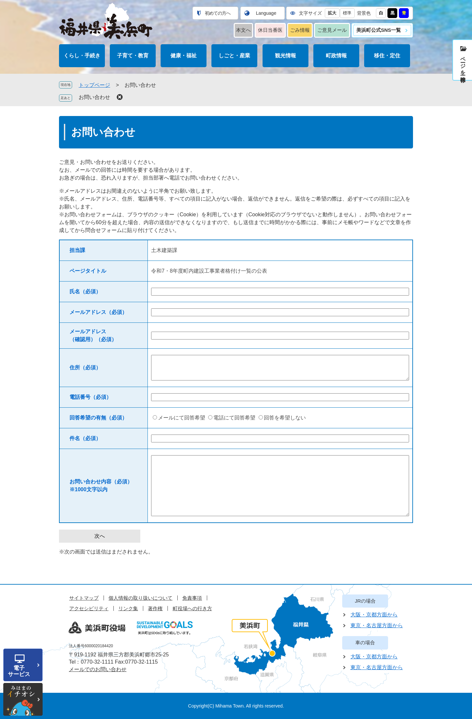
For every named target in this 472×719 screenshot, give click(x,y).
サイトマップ (84, 598)
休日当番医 (270, 30)
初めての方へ (217, 13)
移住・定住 (387, 55)
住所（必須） (85, 367)
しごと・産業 (234, 55)
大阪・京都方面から (374, 614)
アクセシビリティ (88, 608)
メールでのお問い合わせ (98, 669)
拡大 (332, 12)
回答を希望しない (285, 417)
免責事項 (192, 598)
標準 (347, 12)
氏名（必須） (85, 291)
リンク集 (128, 608)
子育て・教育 (132, 55)
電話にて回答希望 (234, 417)
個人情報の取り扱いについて (140, 598)
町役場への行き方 (192, 608)
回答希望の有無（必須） (98, 417)
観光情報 (285, 55)
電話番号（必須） (90, 397)
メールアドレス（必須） (98, 312)
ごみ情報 (300, 30)
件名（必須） (85, 438)
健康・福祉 (183, 55)
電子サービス (19, 671)
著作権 (155, 608)
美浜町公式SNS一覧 (378, 30)
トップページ (94, 85)
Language (266, 13)
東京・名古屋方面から (376, 625)
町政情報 (336, 55)
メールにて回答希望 (181, 417)
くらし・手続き (82, 55)
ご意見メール (332, 30)
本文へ (243, 30)
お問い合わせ (94, 97)
